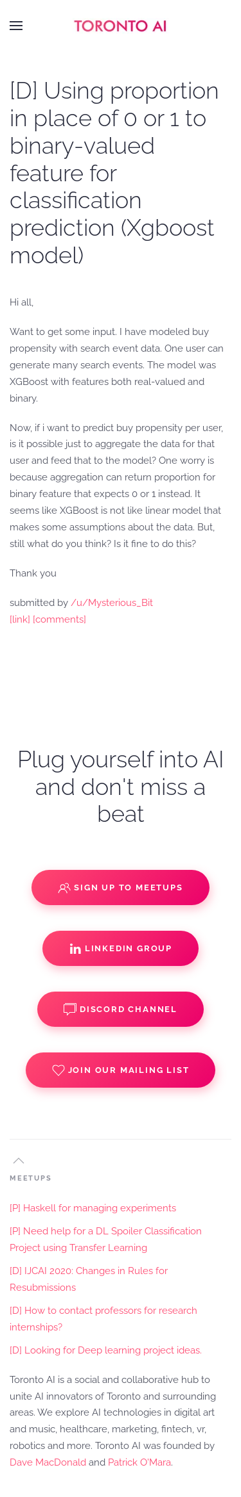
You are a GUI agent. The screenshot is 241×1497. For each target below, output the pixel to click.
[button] (16, 25)
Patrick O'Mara (139, 1462)
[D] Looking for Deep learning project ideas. (106, 1350)
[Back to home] (121, 25)
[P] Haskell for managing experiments (93, 1208)
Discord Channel (120, 1009)
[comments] (59, 619)
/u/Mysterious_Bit (112, 603)
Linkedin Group (120, 948)
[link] (20, 619)
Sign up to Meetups (120, 887)
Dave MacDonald (48, 1462)
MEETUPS (31, 1178)
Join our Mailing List (121, 1070)
